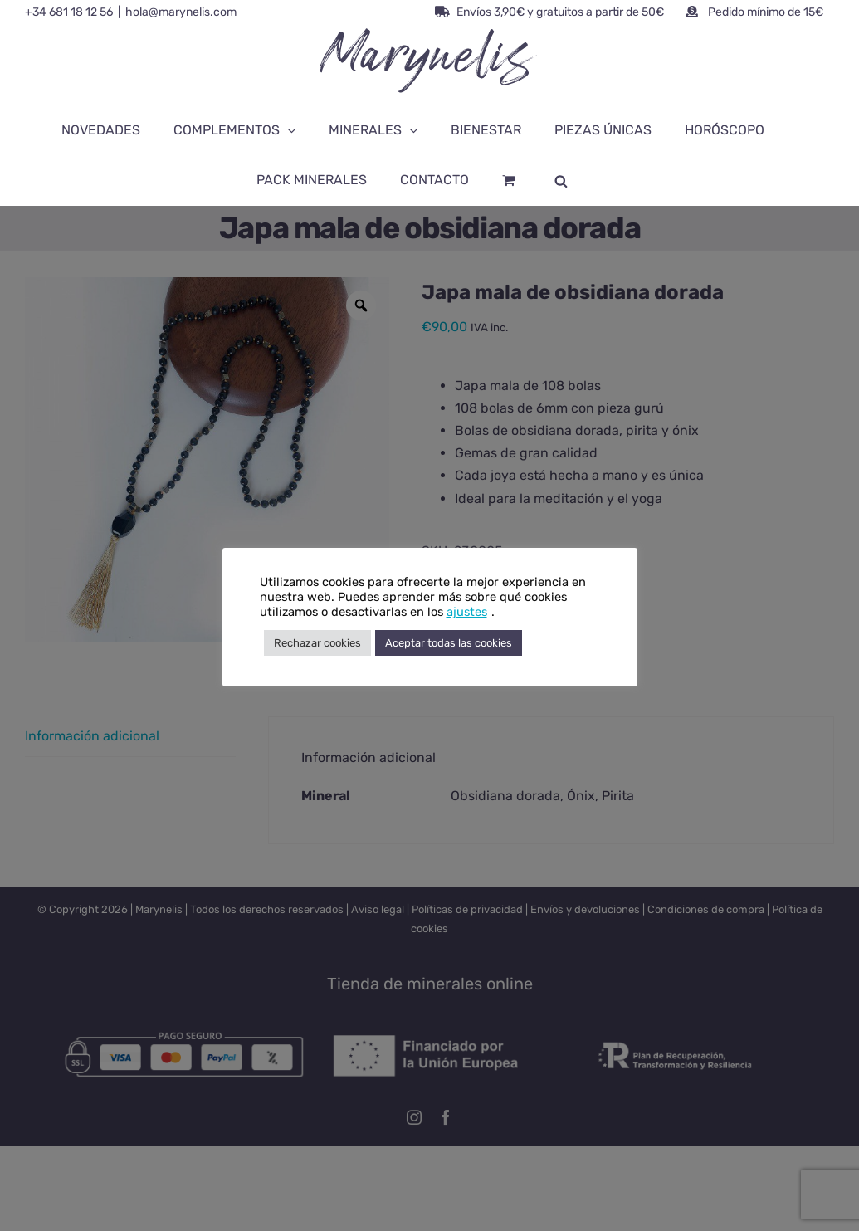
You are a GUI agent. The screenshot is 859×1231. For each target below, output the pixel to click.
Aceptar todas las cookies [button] (448, 643)
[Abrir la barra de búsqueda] (561, 180)
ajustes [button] (467, 611)
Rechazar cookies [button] (317, 643)
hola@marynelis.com (181, 12)
